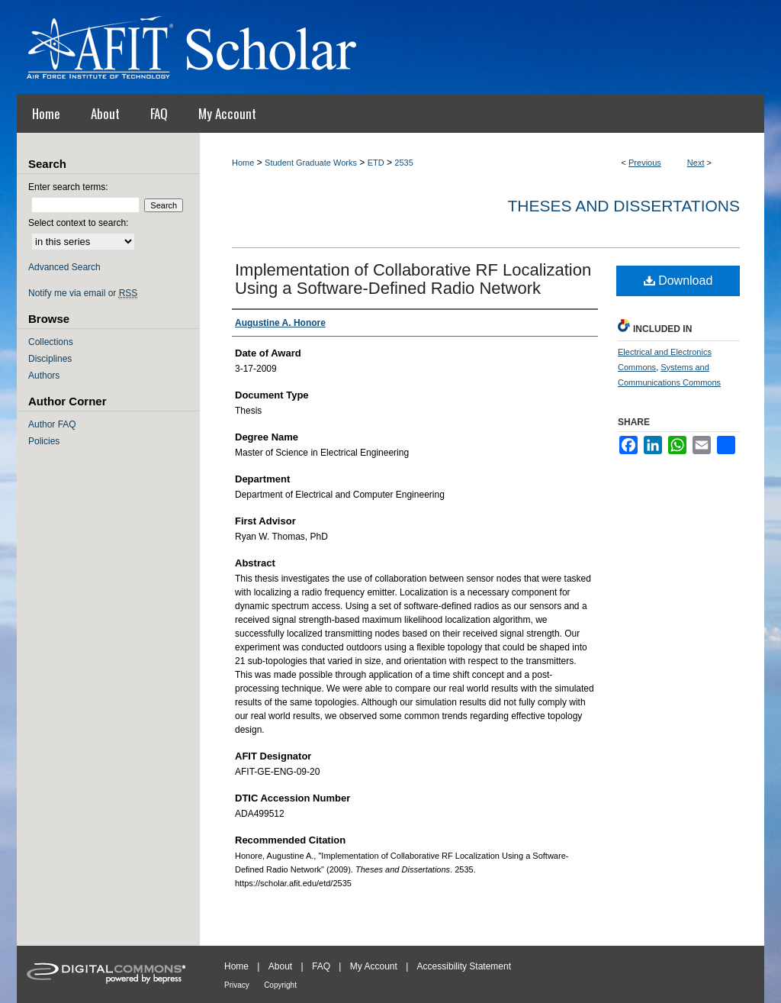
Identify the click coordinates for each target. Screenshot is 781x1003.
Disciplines (50, 358)
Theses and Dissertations (623, 205)
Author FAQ (52, 424)
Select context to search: (78, 223)
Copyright (280, 985)
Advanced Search (64, 267)
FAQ (321, 966)
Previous (644, 162)
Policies (43, 441)
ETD (376, 162)
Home (243, 162)
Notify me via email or (82, 293)
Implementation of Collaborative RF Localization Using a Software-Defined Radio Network (413, 279)
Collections (50, 342)
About (280, 966)
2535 (403, 162)
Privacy (236, 985)
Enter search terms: (68, 187)
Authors (43, 375)
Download (678, 280)
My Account (373, 966)
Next (696, 162)
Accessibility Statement (464, 966)
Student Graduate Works (311, 162)
